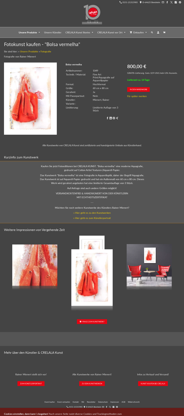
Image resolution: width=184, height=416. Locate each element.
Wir (82, 402)
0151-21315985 (128, 2)
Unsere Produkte (29, 51)
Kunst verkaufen (63, 402)
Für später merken (137, 96)
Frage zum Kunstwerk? (92, 322)
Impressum (114, 402)
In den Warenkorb (138, 89)
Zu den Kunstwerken (92, 384)
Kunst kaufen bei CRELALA (153, 384)
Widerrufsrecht (134, 402)
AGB (123, 402)
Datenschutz (103, 402)
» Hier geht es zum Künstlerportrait (92, 218)
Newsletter (91, 402)
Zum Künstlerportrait (31, 384)
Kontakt (76, 402)
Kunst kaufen (50, 402)
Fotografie (46, 51)
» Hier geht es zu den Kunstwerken (92, 212)
